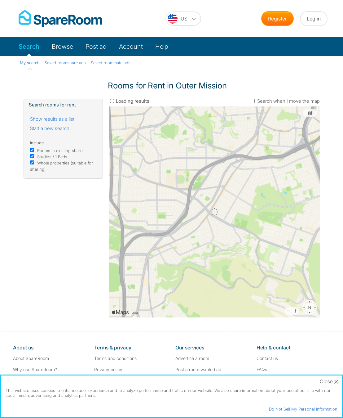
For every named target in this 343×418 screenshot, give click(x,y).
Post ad (96, 46)
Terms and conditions (115, 358)
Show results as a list (52, 119)
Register (277, 19)
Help (161, 46)
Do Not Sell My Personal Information (303, 409)
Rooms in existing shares (61, 150)
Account (131, 46)
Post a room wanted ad (198, 369)
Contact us (267, 358)
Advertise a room (192, 358)
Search (29, 46)
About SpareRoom (31, 358)
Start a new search (49, 128)
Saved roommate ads (110, 62)
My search (30, 62)
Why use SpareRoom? (35, 369)
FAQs (262, 369)
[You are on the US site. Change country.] (183, 18)
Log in (314, 19)
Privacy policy (108, 369)
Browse (62, 46)
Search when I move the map (288, 101)
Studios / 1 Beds (52, 156)
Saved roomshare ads (65, 62)
